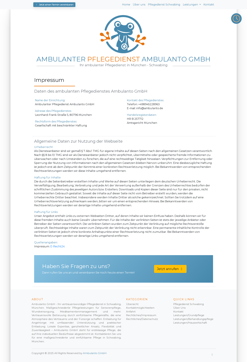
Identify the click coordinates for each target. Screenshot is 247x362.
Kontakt (208, 4)
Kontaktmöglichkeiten (140, 307)
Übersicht (132, 304)
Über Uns (179, 307)
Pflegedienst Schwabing (164, 4)
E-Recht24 (57, 246)
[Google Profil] (212, 354)
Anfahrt (131, 311)
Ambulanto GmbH (95, 353)
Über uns (139, 4)
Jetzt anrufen (170, 269)
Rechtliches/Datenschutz (142, 319)
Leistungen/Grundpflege (188, 315)
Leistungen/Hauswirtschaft (190, 322)
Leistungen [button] (191, 4)
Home (126, 4)
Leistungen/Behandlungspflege (193, 319)
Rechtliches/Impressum (141, 315)
